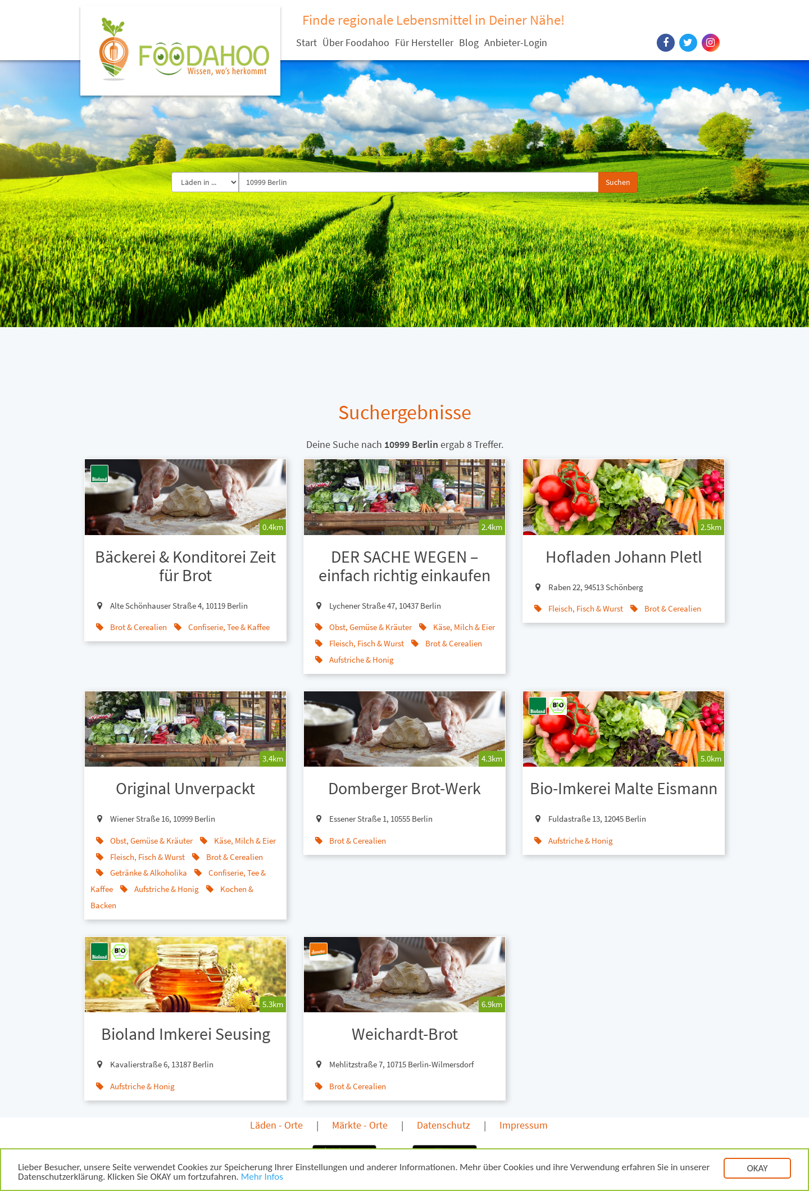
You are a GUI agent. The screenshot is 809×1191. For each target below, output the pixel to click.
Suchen (618, 182)
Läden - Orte (276, 1124)
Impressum (523, 1124)
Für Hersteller (424, 42)
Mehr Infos (262, 1178)
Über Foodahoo (355, 42)
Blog (469, 42)
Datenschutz (443, 1124)
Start (306, 42)
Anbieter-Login (515, 42)
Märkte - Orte (360, 1124)
